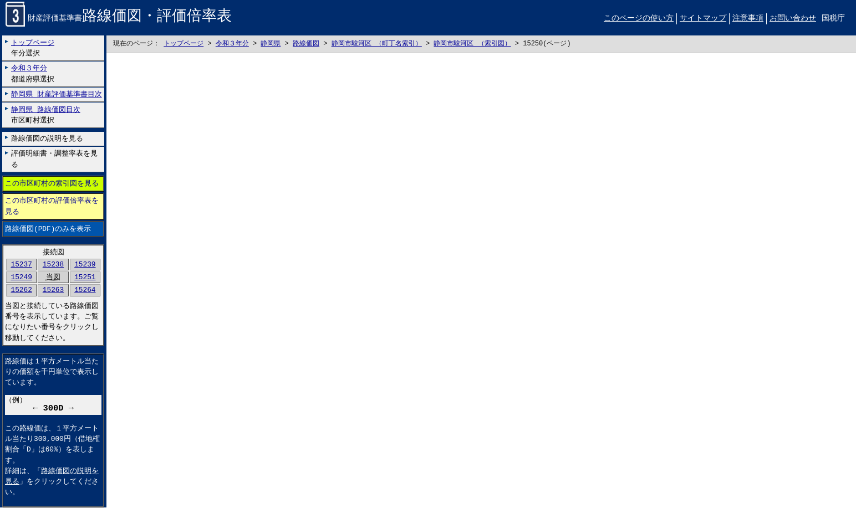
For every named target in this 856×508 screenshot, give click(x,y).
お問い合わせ (793, 18)
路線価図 (306, 44)
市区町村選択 (45, 115)
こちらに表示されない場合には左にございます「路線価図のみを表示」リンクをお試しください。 (481, 280)
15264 (84, 290)
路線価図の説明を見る (47, 138)
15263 (53, 290)
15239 (84, 265)
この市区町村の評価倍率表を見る (52, 206)
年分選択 (32, 48)
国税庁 (833, 18)
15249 (21, 278)
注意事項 (747, 18)
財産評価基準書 (119, 19)
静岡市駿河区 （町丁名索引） (377, 44)
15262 (21, 290)
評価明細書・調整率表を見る (54, 159)
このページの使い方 (639, 18)
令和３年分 (232, 44)
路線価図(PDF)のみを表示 (48, 229)
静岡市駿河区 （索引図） (472, 44)
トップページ (183, 44)
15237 (21, 265)
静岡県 (271, 44)
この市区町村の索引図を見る (52, 184)
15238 (53, 265)
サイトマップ (703, 18)
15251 (84, 278)
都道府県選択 (32, 74)
